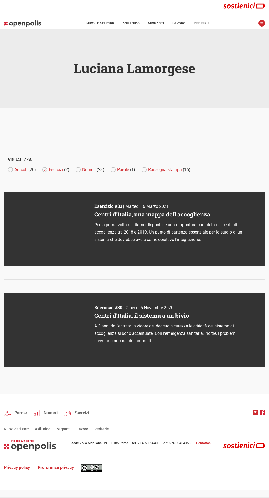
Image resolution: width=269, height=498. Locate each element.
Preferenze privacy (56, 467)
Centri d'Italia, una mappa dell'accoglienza (152, 214)
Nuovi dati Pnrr (100, 23)
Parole (126, 169)
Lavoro (178, 23)
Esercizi (59, 169)
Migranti (156, 23)
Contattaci (203, 443)
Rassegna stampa (169, 169)
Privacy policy (17, 467)
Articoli (25, 169)
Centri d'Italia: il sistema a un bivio (141, 315)
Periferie (201, 23)
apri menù (261, 23)
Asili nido (131, 23)
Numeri (93, 169)
